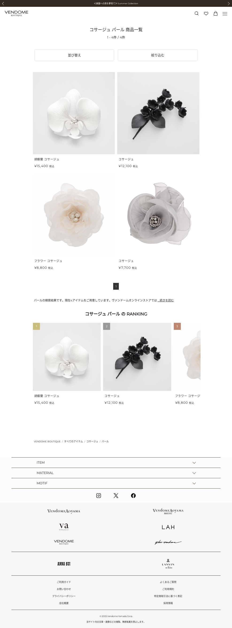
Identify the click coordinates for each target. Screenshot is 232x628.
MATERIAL (45, 473)
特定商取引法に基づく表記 (168, 596)
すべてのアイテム (73, 441)
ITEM (41, 462)
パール (105, 441)
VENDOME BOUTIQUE (47, 441)
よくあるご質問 (168, 582)
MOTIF (42, 483)
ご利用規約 (168, 589)
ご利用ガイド (64, 582)
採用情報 (168, 603)
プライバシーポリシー (64, 596)
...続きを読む (166, 300)
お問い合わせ (64, 589)
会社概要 (64, 603)
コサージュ (92, 441)
